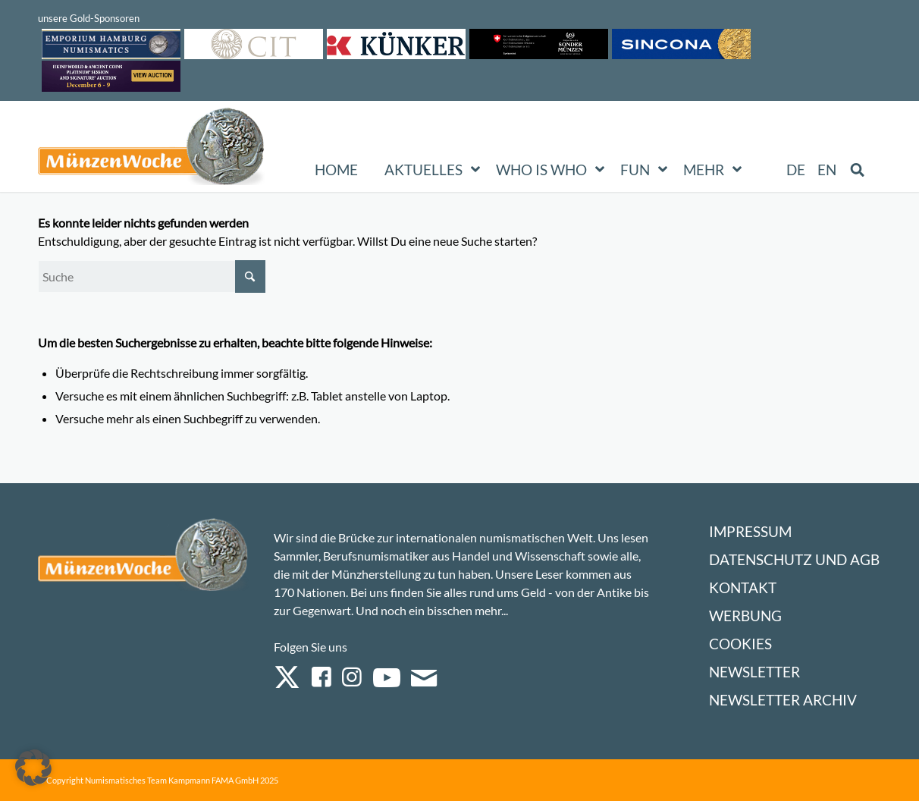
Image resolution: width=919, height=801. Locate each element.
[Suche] (151, 276)
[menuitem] (797, 170)
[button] (33, 767)
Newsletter (754, 671)
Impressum (750, 531)
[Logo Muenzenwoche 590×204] (151, 149)
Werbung (745, 615)
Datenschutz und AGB (794, 559)
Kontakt (742, 587)
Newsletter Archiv (783, 699)
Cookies (740, 643)
